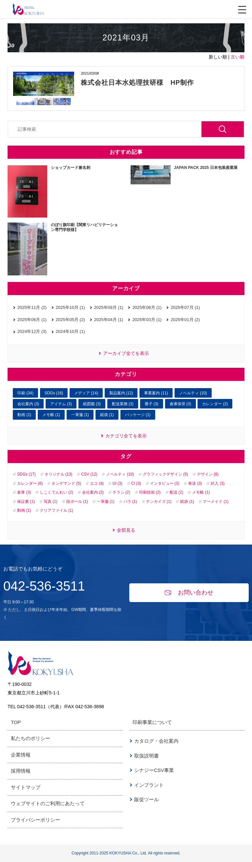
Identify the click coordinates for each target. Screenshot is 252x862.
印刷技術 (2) (150, 492)
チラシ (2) (121, 492)
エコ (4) (97, 483)
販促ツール (146, 799)
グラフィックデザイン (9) (165, 474)
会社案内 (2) (93, 492)
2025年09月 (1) (108, 307)
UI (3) (117, 483)
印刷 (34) (25, 393)
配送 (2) (176, 492)
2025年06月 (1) (32, 319)
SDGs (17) (26, 474)
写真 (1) (50, 501)
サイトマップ (25, 787)
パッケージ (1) (138, 414)
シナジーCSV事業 (154, 770)
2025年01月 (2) (185, 319)
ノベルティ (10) (193, 393)
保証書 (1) (26, 501)
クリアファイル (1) (56, 510)
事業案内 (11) (156, 393)
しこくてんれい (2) (56, 492)
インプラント (149, 785)
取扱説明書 (146, 755)
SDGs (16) (54, 393)
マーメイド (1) (215, 501)
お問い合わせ (189, 592)
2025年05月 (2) (70, 319)
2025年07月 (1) (185, 307)
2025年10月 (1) (70, 307)
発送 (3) (195, 483)
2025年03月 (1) (146, 319)
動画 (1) (24, 414)
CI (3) (136, 483)
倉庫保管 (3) (180, 404)
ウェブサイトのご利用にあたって (48, 803)
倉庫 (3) (24, 492)
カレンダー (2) (215, 404)
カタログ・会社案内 (156, 741)
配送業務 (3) (123, 404)
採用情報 (21, 771)
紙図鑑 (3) (92, 404)
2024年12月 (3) (32, 331)
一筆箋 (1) (80, 414)
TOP (16, 722)
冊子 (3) (151, 404)
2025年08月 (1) (146, 307)
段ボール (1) (77, 501)
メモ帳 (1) (51, 414)
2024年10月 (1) (70, 331)
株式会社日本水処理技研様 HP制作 (137, 82)
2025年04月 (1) (108, 319)
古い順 (237, 56)
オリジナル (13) (59, 474)
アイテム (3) (61, 404)
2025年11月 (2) (32, 307)
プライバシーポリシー (35, 820)
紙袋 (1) (107, 414)
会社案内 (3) (28, 404)
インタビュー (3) (164, 483)
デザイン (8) (208, 474)
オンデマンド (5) (66, 483)
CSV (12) (89, 474)
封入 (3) (217, 483)
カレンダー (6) (30, 483)
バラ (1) (130, 501)
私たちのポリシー (30, 738)
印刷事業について (152, 722)
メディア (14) (86, 393)
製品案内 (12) (121, 393)
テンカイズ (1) (159, 501)
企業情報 (21, 754)
